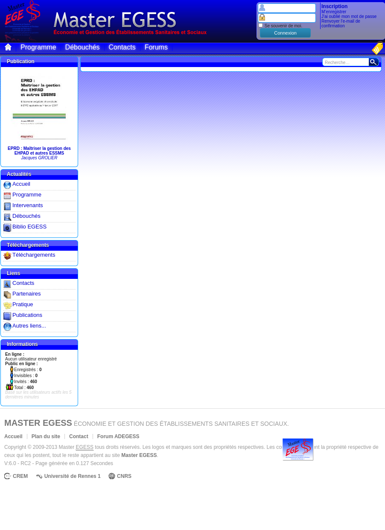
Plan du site (46, 436)
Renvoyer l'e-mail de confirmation (340, 23)
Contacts (23, 283)
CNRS (124, 476)
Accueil (21, 184)
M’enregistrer (333, 11)
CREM (20, 476)
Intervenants (27, 205)
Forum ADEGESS (118, 436)
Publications (27, 315)
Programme (26, 194)
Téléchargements (33, 255)
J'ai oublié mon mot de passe (348, 16)
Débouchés (26, 216)
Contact (78, 436)
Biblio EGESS (29, 226)
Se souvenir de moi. (280, 25)
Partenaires (26, 293)
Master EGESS (38, 423)
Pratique (22, 304)
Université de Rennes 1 (72, 476)
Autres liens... (29, 325)
